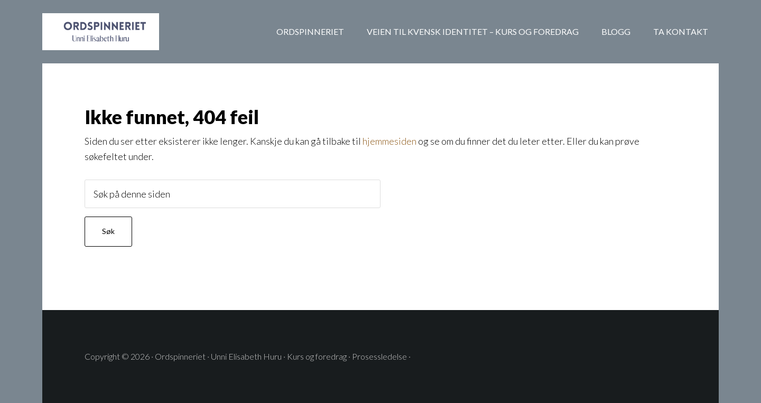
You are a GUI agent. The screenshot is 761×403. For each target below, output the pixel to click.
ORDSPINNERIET (126, 31)
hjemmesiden (389, 141)
